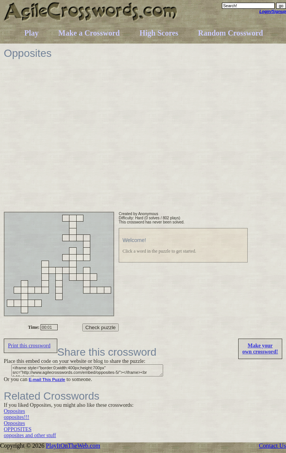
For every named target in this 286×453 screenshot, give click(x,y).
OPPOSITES (17, 429)
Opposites (14, 411)
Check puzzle (100, 327)
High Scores (159, 33)
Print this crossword (29, 345)
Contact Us (272, 445)
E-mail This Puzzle (47, 379)
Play (31, 33)
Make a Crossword (89, 33)
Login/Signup (272, 11)
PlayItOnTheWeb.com (73, 445)
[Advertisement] (72, 139)
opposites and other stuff (30, 435)
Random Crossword (230, 33)
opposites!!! (16, 417)
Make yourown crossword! (260, 349)
